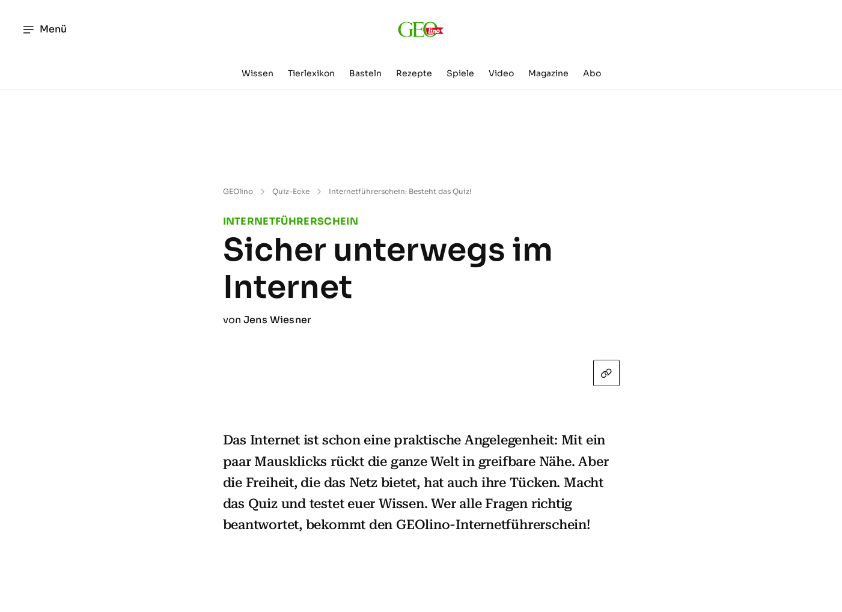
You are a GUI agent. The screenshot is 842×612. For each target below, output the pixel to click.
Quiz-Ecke (291, 191)
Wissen (257, 73)
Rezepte (414, 73)
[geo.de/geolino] (421, 29)
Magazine (548, 73)
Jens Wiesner (277, 320)
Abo (592, 73)
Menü (44, 29)
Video (501, 73)
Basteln (365, 73)
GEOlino (238, 191)
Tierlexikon (311, 73)
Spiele (460, 73)
